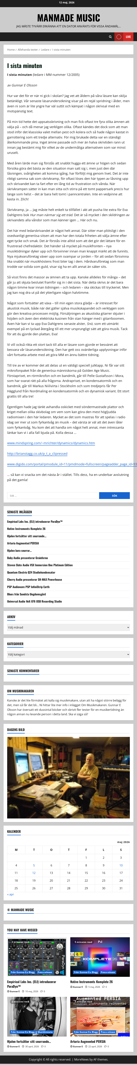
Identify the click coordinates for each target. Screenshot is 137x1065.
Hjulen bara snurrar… (19, 550)
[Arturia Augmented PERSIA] (100, 1016)
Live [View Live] (122, 36)
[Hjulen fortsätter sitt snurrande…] (37, 1016)
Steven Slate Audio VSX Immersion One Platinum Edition (40, 565)
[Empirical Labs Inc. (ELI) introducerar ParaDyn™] (37, 957)
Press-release (45, 972)
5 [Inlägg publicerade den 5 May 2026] (34, 865)
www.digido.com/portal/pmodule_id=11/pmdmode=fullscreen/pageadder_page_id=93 (72, 464)
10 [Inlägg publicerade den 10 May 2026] (121, 865)
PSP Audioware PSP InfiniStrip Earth (28, 587)
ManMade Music (68, 17)
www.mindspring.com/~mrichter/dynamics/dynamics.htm (51, 443)
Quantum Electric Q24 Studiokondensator (31, 572)
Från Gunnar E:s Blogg (23, 972)
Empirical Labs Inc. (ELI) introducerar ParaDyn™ (35, 521)
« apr (10, 894)
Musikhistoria (45, 1032)
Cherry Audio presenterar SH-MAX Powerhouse (34, 579)
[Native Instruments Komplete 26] (100, 957)
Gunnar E (15, 991)
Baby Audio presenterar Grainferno (27, 558)
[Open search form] (110, 36)
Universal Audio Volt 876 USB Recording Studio (34, 601)
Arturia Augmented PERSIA (23, 543)
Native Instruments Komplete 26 (26, 529)
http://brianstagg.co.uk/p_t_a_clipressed (37, 453)
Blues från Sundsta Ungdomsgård (26, 594)
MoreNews (81, 1059)
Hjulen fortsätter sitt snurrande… (26, 536)
